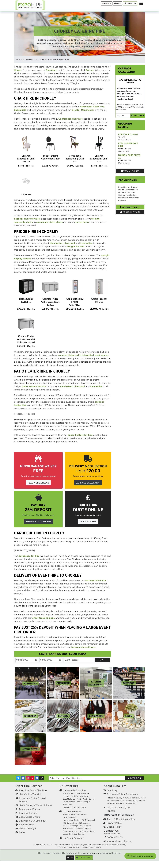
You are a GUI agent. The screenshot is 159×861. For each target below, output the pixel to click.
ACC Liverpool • (89, 820)
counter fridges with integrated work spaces (83, 355)
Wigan (17, 70)
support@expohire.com (119, 841)
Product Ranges (27, 828)
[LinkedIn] (37, 778)
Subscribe (134, 778)
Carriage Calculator (88, 482)
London (66, 796)
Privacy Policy (114, 823)
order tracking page (43, 617)
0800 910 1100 (115, 837)
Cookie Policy (114, 826)
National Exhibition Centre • (75, 814)
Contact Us (111, 830)
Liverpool (69, 243)
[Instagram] (28, 778)
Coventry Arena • (70, 831)
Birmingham (82, 793)
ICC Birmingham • (71, 823)
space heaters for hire (80, 435)
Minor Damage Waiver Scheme (35, 805)
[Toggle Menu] (141, 3)
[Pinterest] (32, 778)
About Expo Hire (115, 786)
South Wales (68, 802)
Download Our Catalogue (33, 820)
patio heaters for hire (34, 386)
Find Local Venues (130, 212)
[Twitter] (18, 778)
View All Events (130, 171)
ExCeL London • (70, 817)
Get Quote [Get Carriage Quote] (137, 115)
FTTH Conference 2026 (128, 144)
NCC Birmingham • (87, 831)
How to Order (26, 824)
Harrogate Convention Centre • (77, 828)
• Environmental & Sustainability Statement (126, 800)
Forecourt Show (128, 134)
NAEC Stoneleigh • (71, 826)
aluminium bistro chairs (49, 222)
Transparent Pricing (29, 809)
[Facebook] (23, 778)
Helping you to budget (38, 521)
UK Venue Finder (72, 811)
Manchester (56, 243)
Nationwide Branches (74, 790)
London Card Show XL (129, 156)
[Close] (70, 857)
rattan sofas (82, 222)
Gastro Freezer (99, 300)
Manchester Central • (72, 820)
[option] (26, 144)
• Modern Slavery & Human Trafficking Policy (126, 798)
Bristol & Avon (69, 793)
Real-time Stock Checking (33, 790)
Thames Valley (82, 802)
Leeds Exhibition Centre (73, 834)
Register (106, 3)
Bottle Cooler (26, 300)
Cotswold (84, 796)
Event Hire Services (29, 786)
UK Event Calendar (73, 838)
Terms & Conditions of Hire (121, 819)
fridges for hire (75, 246)
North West (82, 799)
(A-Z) (83, 807)
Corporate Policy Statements (122, 794)
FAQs (22, 832)
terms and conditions (83, 647)
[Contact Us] (130, 3)
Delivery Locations (71, 807)
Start (102, 660)
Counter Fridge (50, 301)
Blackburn (51, 70)
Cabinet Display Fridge (74, 301)
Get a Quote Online (29, 816)
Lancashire (86, 243)
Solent (91, 799)
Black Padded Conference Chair (50, 157)
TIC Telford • (85, 826)
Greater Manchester (83, 110)
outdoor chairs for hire (27, 218)
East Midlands (69, 799)
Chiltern (74, 796)
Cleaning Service (28, 813)
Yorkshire (67, 804)
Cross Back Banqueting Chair (75, 158)
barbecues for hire (29, 555)
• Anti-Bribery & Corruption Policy (122, 803)
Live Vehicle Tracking (30, 794)
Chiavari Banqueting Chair (26, 158)
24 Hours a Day (87, 521)
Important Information (119, 814)
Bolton (89, 70)
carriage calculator (95, 580)
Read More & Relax (38, 482)
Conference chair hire (70, 118)
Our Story (112, 790)
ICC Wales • (84, 823)
